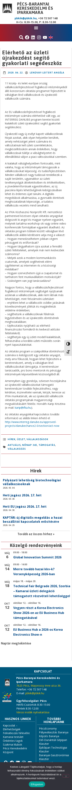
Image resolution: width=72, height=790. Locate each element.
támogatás (47, 445)
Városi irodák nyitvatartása (32, 712)
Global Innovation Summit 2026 (37, 557)
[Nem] (66, 776)
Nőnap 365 (29, 445)
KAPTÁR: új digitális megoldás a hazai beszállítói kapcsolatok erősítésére (33, 519)
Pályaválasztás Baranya (53, 732)
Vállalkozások (37, 439)
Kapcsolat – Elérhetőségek (11, 727)
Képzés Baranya (49, 736)
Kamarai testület (13, 737)
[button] (36, 28)
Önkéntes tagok (13, 740)
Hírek (11, 439)
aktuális (14, 445)
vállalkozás (17, 448)
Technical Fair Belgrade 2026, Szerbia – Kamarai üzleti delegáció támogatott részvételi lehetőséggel (41, 591)
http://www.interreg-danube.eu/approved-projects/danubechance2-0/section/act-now (32, 424)
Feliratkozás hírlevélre (16, 733)
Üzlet (21, 439)
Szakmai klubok (12, 744)
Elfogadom (37, 784)
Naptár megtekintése (16, 643)
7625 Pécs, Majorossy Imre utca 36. (38, 685)
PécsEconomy (48, 728)
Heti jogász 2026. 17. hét (22, 495)
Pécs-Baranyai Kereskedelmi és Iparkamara (35, 8)
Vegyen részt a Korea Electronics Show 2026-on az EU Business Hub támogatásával (38, 613)
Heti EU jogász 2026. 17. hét (24, 506)
